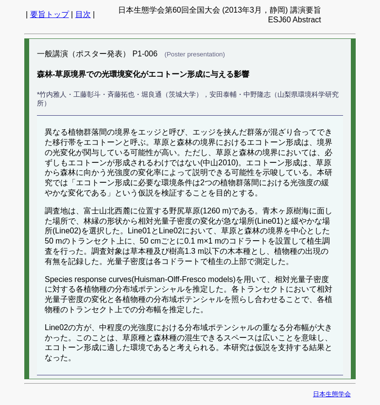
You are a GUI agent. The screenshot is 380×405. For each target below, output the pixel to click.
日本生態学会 (332, 394)
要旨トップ (49, 14)
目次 (83, 14)
